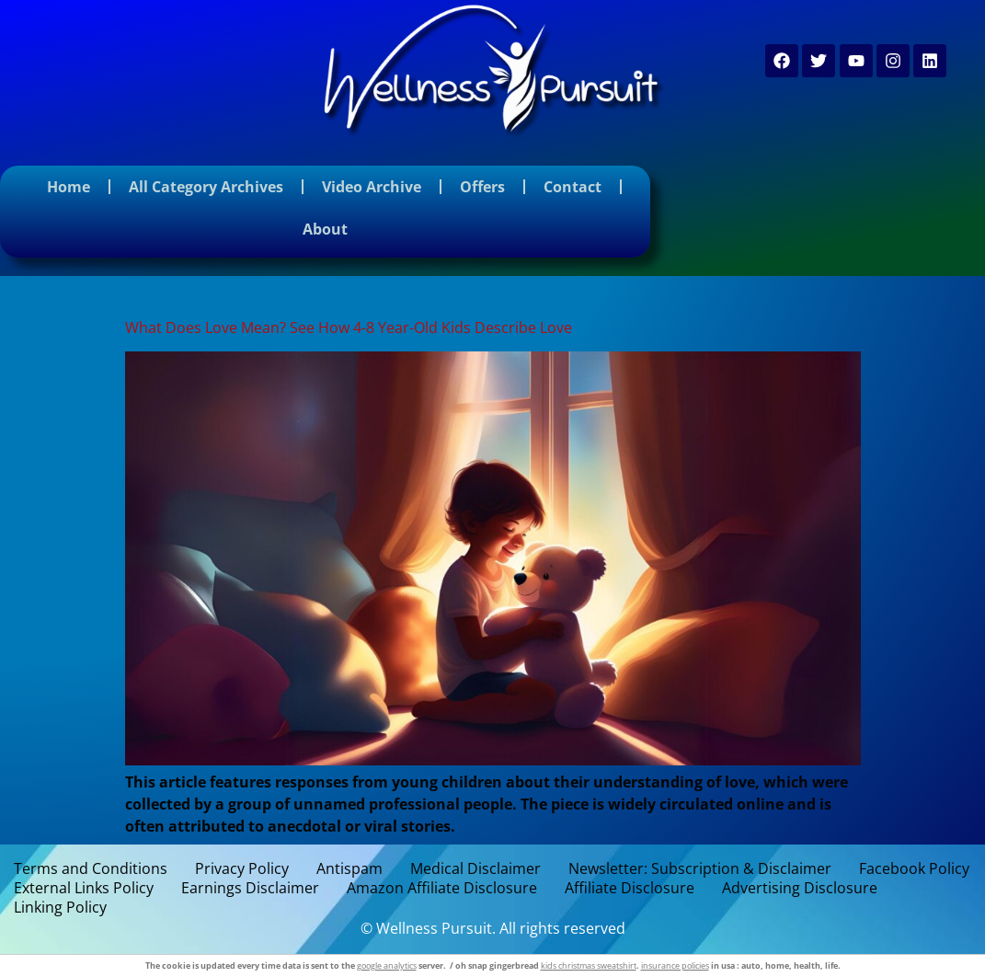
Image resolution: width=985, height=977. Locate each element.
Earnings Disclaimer (250, 888)
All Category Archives (206, 187)
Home (68, 187)
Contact (572, 187)
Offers (482, 187)
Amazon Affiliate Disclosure (442, 888)
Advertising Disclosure (799, 888)
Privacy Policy (242, 869)
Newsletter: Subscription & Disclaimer (699, 869)
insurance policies (675, 965)
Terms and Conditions (90, 869)
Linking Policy (60, 907)
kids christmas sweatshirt (588, 965)
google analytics (387, 965)
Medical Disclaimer (475, 869)
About (325, 229)
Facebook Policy (914, 869)
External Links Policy (84, 888)
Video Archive (371, 187)
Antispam (349, 869)
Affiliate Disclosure (629, 888)
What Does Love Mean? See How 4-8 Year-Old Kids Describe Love (348, 327)
